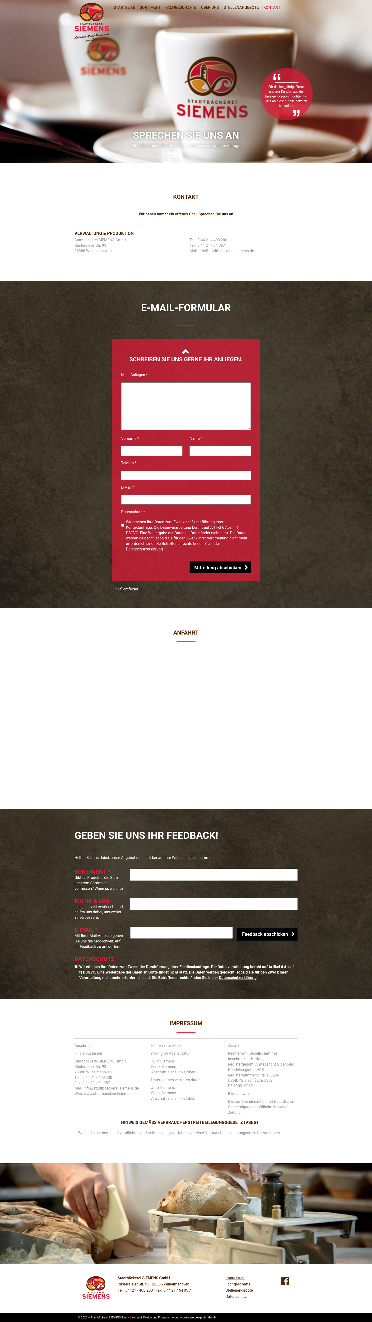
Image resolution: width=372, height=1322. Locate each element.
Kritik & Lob (93, 901)
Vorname (130, 438)
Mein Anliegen (134, 374)
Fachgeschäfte (238, 1284)
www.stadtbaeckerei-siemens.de (111, 1093)
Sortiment (92, 871)
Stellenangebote (239, 1290)
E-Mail (127, 487)
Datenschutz (133, 512)
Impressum (235, 1278)
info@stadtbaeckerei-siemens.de (226, 251)
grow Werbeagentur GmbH (199, 1317)
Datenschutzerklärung (144, 549)
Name (196, 438)
